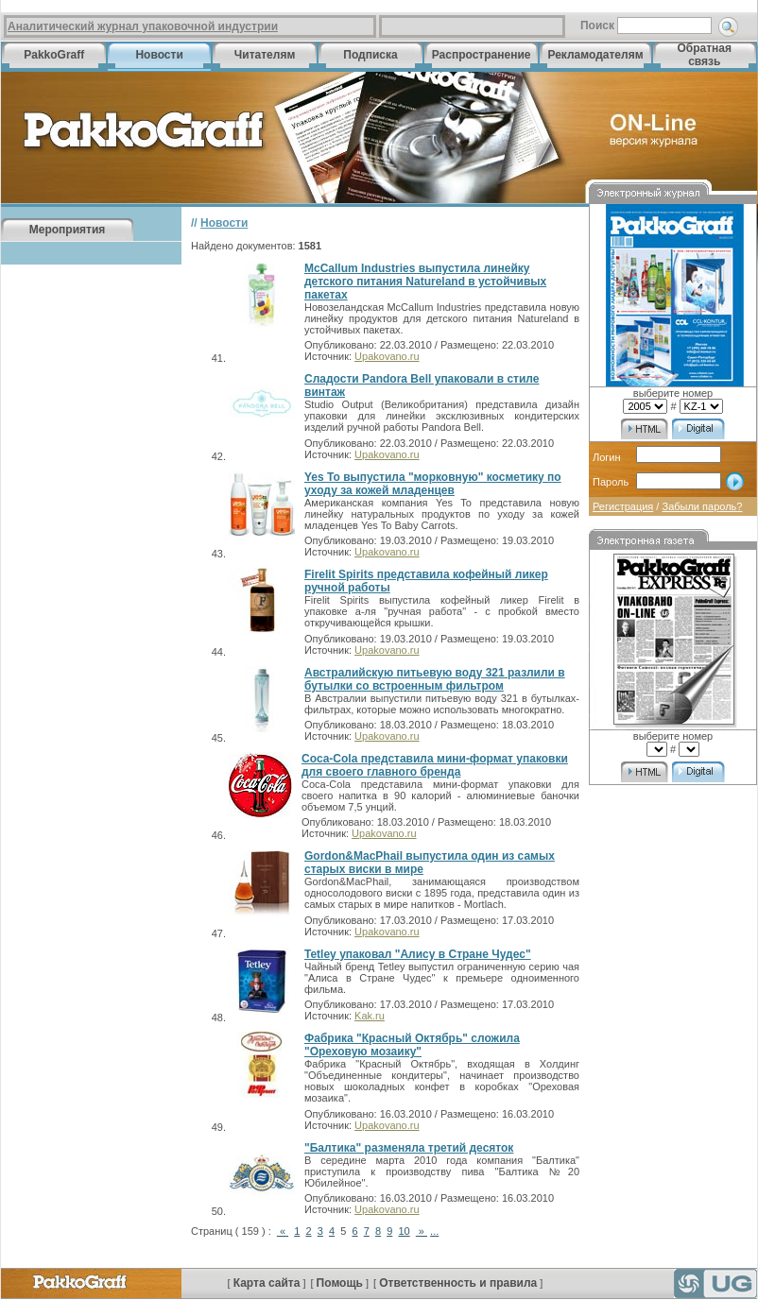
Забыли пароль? (702, 506)
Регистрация (623, 506)
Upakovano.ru (387, 356)
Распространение (481, 54)
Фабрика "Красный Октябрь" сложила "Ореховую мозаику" (412, 1045)
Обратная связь (704, 55)
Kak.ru (369, 1015)
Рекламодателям (595, 54)
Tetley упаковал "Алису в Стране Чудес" (417, 954)
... (434, 1231)
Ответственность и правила (458, 1283)
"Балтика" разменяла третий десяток (408, 1148)
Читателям (264, 54)
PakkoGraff (54, 54)
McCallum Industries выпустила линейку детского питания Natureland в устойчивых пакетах (425, 281)
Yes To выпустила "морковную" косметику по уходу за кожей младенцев (432, 483)
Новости (158, 54)
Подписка (370, 54)
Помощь (340, 1283)
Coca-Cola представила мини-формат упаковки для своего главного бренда (434, 765)
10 (403, 1231)
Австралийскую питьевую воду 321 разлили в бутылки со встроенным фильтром (434, 679)
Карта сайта (267, 1283)
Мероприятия (67, 229)
